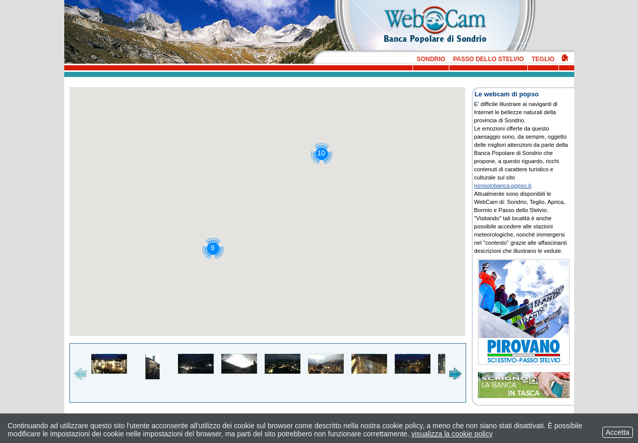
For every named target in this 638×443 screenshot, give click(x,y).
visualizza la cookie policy (452, 434)
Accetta (617, 432)
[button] (322, 154)
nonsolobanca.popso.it (502, 186)
